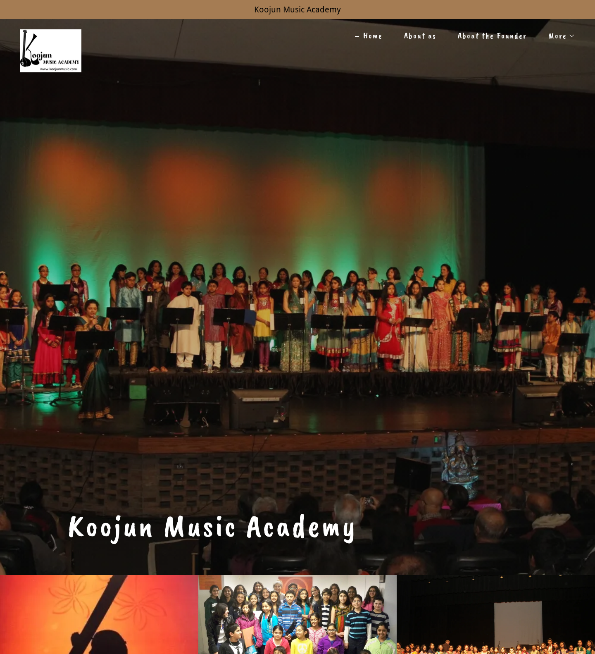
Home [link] (373, 36)
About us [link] (420, 36)
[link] (50, 33)
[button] (557, 36)
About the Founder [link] (492, 36)
